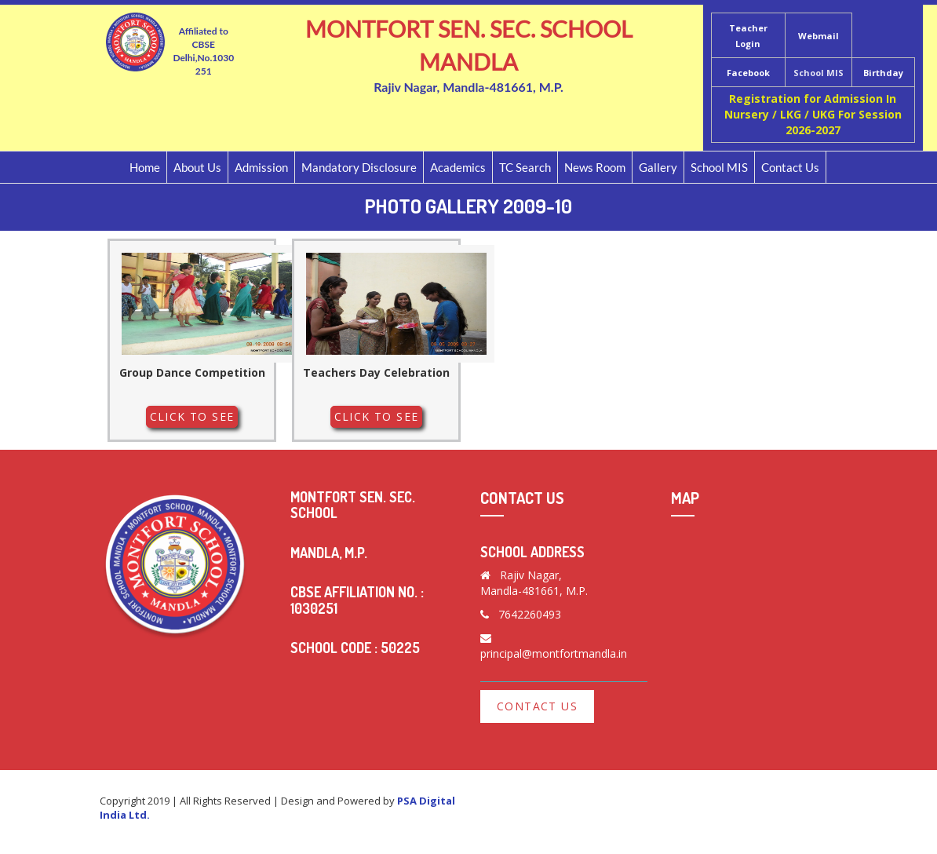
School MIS (818, 72)
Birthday (883, 72)
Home (144, 167)
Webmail (818, 36)
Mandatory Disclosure (359, 167)
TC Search (525, 167)
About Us (197, 167)
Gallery (658, 167)
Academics (458, 167)
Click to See (192, 416)
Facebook (748, 72)
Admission (261, 167)
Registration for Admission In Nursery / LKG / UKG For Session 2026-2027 (813, 114)
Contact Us (790, 167)
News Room (594, 167)
